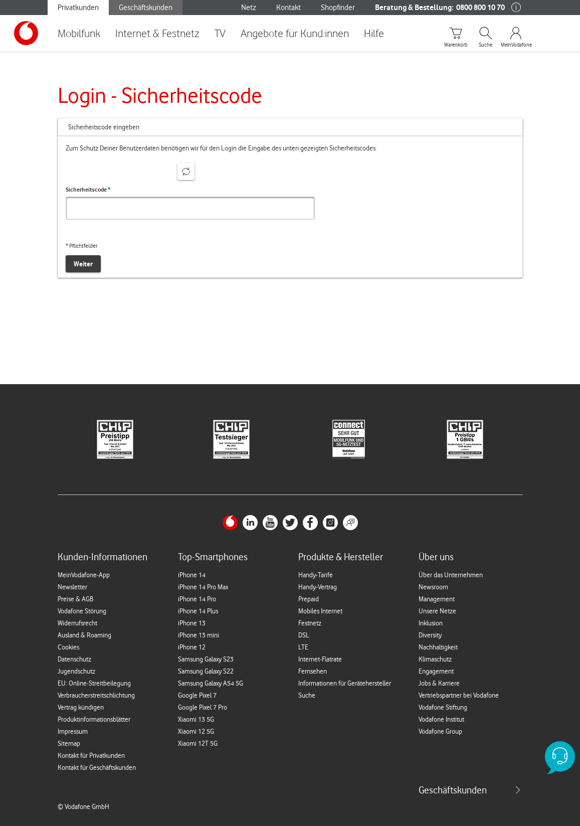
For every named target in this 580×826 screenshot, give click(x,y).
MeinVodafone (516, 45)
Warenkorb (455, 45)
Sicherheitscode (88, 189)
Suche (485, 45)
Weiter (83, 264)
